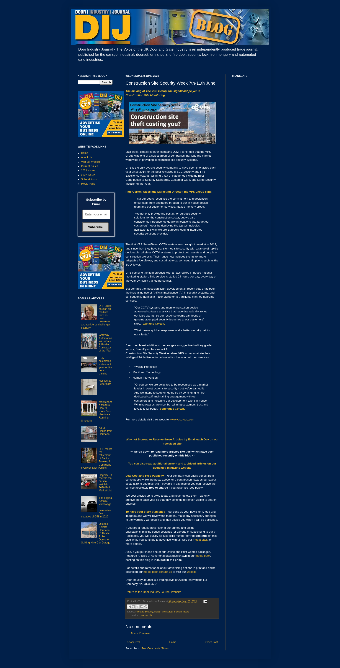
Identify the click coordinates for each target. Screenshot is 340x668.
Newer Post (133, 642)
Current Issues (89, 166)
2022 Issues (88, 175)
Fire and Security (144, 611)
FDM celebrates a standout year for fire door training (105, 365)
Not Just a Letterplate (105, 382)
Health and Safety (163, 611)
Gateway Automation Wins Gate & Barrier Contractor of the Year (105, 342)
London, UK (146, 615)
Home (172, 642)
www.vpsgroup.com (182, 419)
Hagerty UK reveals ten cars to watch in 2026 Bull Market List (105, 483)
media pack (200, 539)
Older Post (211, 642)
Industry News (181, 611)
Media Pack (88, 183)
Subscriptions (89, 179)
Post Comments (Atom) (154, 648)
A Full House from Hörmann (105, 431)
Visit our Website (91, 161)
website (191, 571)
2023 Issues (88, 170)
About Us (86, 157)
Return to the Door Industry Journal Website (153, 592)
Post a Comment (140, 633)
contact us (165, 571)
